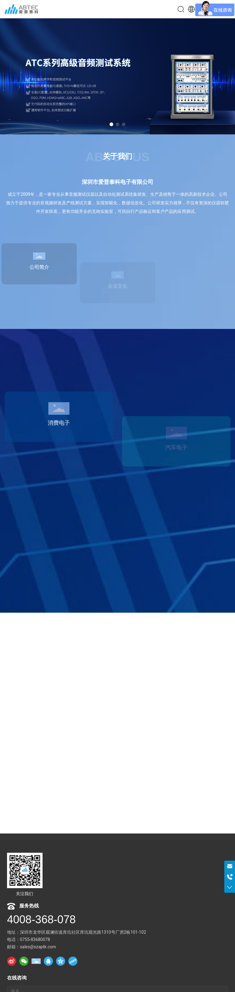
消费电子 (59, 452)
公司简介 (39, 291)
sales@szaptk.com (38, 946)
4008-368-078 (41, 919)
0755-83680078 (35, 939)
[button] (111, 124)
